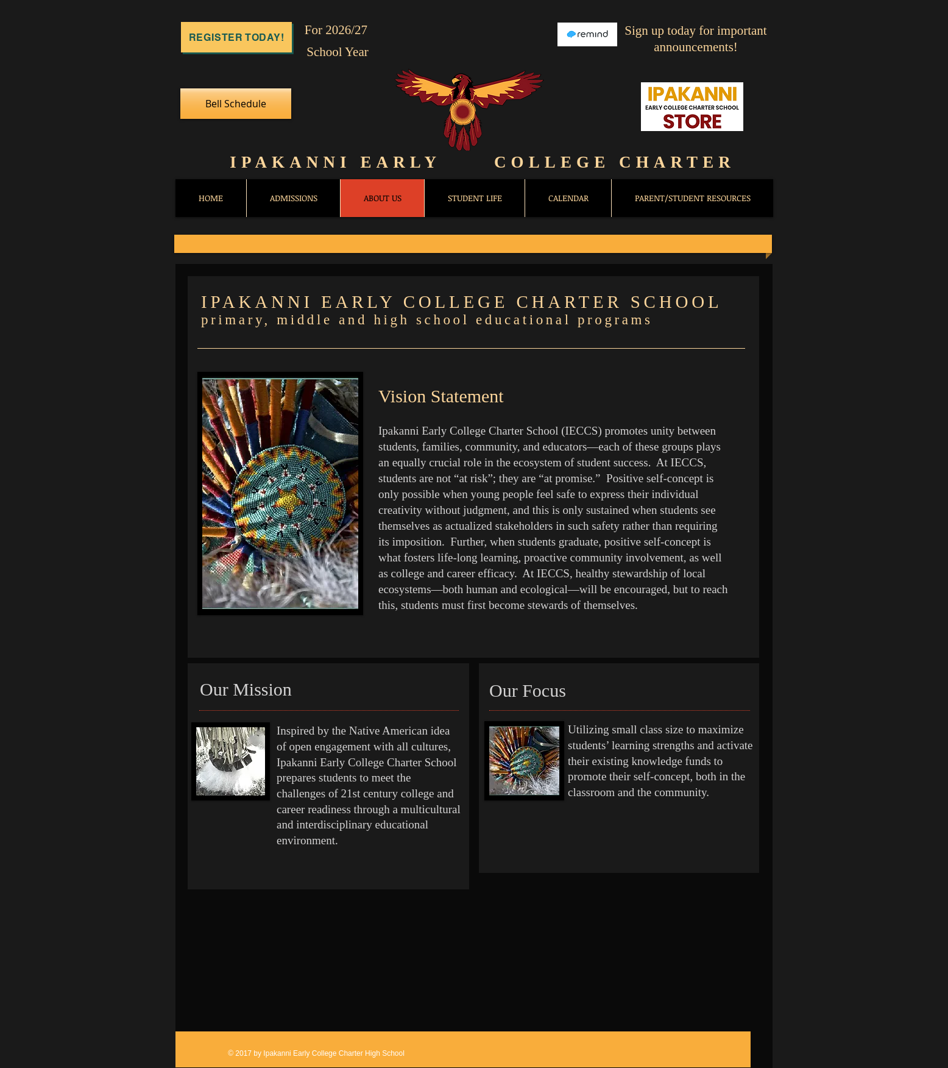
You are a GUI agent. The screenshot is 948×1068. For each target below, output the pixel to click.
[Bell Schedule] (235, 103)
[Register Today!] (236, 37)
